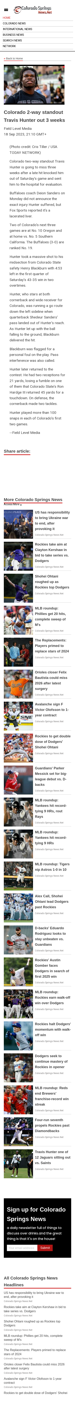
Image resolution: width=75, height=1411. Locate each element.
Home (6, 17)
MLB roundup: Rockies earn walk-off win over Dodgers (52, 997)
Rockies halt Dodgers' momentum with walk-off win (53, 1029)
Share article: (17, 451)
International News (17, 29)
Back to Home (13, 59)
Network (9, 46)
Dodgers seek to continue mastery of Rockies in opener (51, 1061)
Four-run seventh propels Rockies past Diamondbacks (52, 1125)
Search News (12, 40)
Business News (13, 35)
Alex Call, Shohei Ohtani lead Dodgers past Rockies (52, 901)
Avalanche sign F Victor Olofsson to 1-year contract (52, 709)
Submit (45, 1248)
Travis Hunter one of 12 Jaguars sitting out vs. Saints (52, 1157)
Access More (11, 504)
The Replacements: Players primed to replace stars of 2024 (52, 645)
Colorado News (14, 23)
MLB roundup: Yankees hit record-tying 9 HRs (51, 837)
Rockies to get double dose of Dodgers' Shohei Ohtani (53, 741)
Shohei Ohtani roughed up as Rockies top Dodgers (52, 581)
